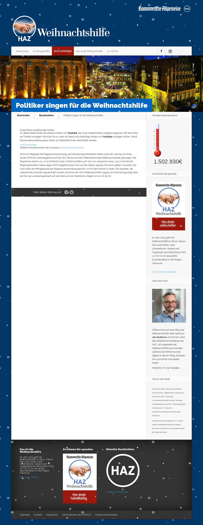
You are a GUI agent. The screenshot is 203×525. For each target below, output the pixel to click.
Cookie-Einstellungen (117, 492)
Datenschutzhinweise (106, 514)
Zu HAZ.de (112, 51)
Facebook (66, 192)
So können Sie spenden (164, 272)
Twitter (71, 192)
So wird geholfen (41, 51)
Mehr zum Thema (29, 477)
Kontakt (38, 514)
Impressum (52, 514)
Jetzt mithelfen (63, 51)
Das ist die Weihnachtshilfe (89, 51)
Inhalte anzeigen (28, 144)
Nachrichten (22, 51)
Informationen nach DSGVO (76, 514)
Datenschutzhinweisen (71, 147)
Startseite (23, 115)
